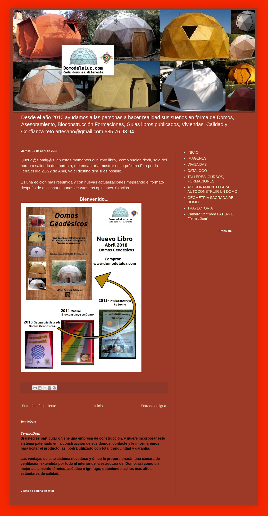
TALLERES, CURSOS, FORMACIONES (206, 179)
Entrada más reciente (39, 406)
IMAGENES (197, 158)
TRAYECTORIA (200, 208)
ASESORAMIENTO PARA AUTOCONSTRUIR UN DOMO (212, 189)
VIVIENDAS (197, 164)
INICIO (193, 152)
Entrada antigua (153, 406)
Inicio (98, 406)
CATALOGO (197, 171)
